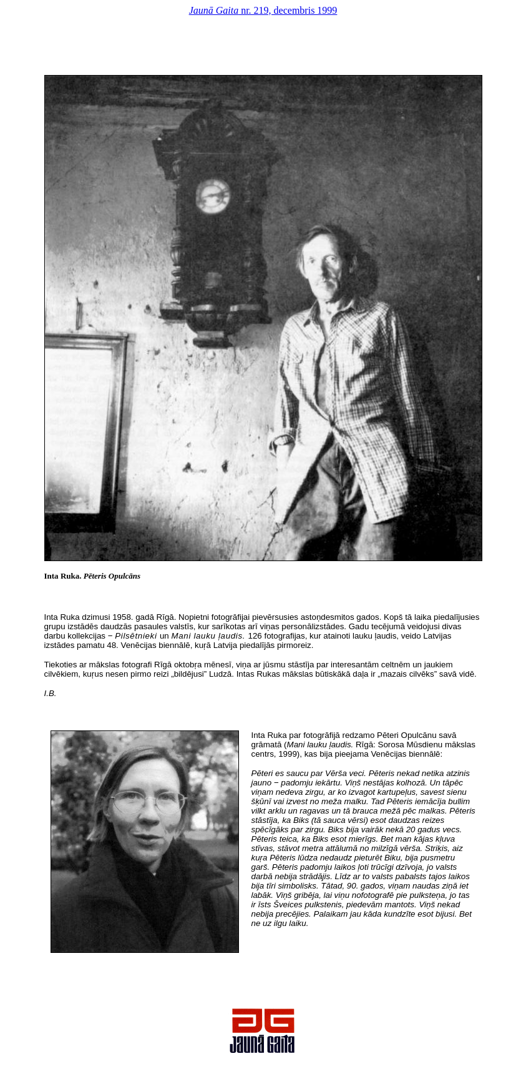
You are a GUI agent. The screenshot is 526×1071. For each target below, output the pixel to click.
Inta (51, 575)
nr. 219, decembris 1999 (263, 10)
